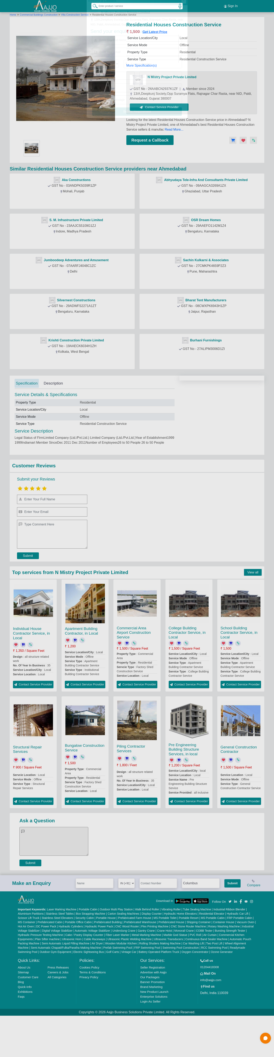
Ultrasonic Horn (71, 977)
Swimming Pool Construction (181, 986)
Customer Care (28, 1015)
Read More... (174, 129)
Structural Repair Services (27, 787)
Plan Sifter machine (47, 977)
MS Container (26, 960)
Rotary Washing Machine (224, 964)
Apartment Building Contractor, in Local (81, 669)
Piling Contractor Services (131, 787)
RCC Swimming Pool (214, 986)
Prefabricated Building (108, 960)
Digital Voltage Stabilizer (57, 969)
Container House (223, 960)
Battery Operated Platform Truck (159, 990)
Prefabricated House (171, 960)
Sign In (231, 6)
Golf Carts (112, 990)
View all (252, 611)
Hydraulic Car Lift (237, 952)
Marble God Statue (175, 973)
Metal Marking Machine (146, 973)
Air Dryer (97, 981)
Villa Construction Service (75, 14)
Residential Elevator (211, 952)
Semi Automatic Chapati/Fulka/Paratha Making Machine (66, 986)
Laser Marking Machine (62, 947)
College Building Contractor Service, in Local (187, 671)
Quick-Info (25, 1025)
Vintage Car (128, 990)
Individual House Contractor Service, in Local (31, 672)
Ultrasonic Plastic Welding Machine (130, 977)
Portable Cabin (88, 947)
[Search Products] (93, 6)
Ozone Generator (222, 990)
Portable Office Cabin (78, 960)
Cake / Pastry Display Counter (84, 973)
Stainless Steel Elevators (57, 956)
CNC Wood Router (127, 964)
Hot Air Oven (26, 964)
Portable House (106, 956)
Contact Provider (73, 200)
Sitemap (23, 1010)
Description (53, 383)
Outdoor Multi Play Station (116, 947)
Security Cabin (84, 956)
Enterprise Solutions (153, 1035)
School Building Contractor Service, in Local (239, 671)
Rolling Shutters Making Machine (160, 981)
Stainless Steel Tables (60, 952)
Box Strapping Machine (90, 952)
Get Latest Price (155, 32)
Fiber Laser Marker (117, 973)
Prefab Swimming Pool (117, 986)
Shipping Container (199, 960)
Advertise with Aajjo (153, 1010)
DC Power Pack (46, 964)
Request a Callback (149, 140)
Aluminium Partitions (31, 952)
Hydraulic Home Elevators (180, 952)
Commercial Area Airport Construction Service (134, 671)
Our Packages (149, 1015)
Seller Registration (152, 1006)
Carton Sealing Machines (123, 952)
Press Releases (58, 1006)
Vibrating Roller (171, 947)
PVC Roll (195, 973)
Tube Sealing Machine (197, 947)
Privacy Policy (88, 1015)
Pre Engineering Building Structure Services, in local (184, 788)
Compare (253, 921)
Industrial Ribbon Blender (229, 947)
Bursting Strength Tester (230, 969)
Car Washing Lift (193, 981)
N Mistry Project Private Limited (172, 77)
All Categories (57, 1015)
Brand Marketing (151, 1025)
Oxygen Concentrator (194, 990)
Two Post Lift (214, 981)
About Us (24, 1006)
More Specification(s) (141, 65)
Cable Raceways (94, 977)
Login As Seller (150, 1040)
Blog (21, 1020)
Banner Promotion (152, 1020)
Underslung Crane (123, 969)
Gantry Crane (146, 969)
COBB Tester (204, 969)
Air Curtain (210, 973)
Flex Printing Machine (154, 964)
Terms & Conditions (92, 1010)
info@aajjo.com (210, 1018)
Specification (27, 383)
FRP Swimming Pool (147, 986)
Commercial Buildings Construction (39, 14)
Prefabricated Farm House (134, 956)
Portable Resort (188, 956)
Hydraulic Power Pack (99, 964)
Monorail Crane (184, 969)
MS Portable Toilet (165, 956)
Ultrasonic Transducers (168, 977)
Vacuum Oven (246, 960)
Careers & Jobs (58, 1010)
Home (13, 14)
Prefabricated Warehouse (140, 960)
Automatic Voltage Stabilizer (92, 969)
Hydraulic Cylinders (71, 964)
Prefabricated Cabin (50, 960)
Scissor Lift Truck (28, 956)
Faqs (21, 1035)
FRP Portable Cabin (239, 956)
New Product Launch (154, 1030)
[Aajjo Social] (230, 939)
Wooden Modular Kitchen (121, 981)
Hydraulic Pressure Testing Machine (40, 973)
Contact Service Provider (159, 107)
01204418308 (209, 1005)
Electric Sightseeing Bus (88, 990)
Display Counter (152, 952)
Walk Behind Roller (147, 947)
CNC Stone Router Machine (188, 964)
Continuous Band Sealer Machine (206, 977)
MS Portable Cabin (213, 956)
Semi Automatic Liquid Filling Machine (66, 981)
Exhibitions (25, 1030)
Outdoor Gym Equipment (55, 990)
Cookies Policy (89, 1006)
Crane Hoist (164, 969)
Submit (28, 594)
